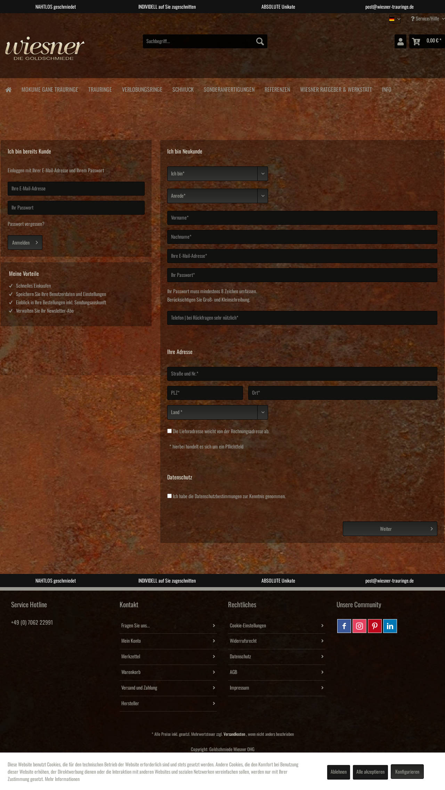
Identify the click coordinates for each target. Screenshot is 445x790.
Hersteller (130, 703)
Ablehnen (339, 772)
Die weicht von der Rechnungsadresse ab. (221, 431)
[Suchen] (260, 41)
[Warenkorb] (427, 41)
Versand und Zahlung (139, 687)
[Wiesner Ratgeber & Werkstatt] (336, 88)
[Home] (8, 89)
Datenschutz (240, 656)
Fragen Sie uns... (135, 625)
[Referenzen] (277, 88)
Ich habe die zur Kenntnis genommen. (229, 496)
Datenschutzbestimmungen (218, 496)
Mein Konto (131, 641)
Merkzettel (130, 656)
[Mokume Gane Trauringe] (49, 88)
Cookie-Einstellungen (248, 625)
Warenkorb (130, 672)
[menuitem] (205, 41)
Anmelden (25, 241)
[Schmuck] (183, 88)
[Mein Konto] (400, 41)
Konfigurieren (407, 772)
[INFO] (386, 88)
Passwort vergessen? (26, 224)
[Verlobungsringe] (142, 88)
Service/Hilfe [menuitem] (425, 18)
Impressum (239, 687)
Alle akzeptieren (370, 772)
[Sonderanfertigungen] (229, 88)
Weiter (406, 527)
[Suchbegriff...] (205, 41)
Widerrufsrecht (243, 641)
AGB (233, 672)
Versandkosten (234, 734)
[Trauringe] (100, 88)
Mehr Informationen (62, 779)
